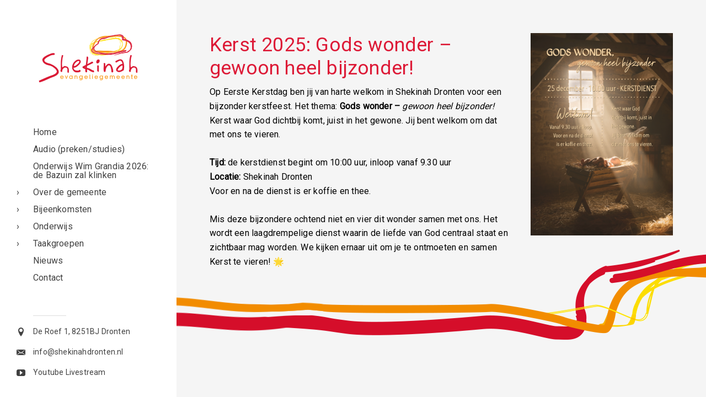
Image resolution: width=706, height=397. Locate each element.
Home (45, 132)
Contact (48, 277)
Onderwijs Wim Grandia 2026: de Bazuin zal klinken (90, 170)
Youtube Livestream (69, 372)
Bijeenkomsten (62, 209)
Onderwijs (53, 226)
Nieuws (48, 260)
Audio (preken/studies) (79, 149)
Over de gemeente (69, 192)
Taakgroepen (58, 243)
